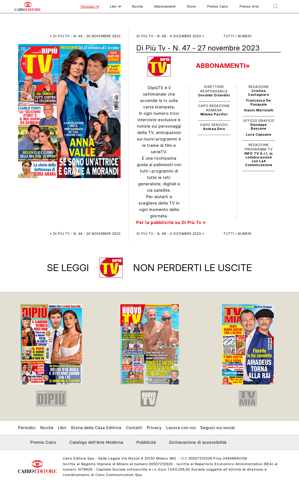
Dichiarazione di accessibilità (198, 442)
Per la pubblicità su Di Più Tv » (171, 222)
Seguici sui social (217, 427)
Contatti (134, 427)
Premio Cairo (43, 442)
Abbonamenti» (223, 66)
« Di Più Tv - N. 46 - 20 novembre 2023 (85, 36)
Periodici (27, 427)
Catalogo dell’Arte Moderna (96, 442)
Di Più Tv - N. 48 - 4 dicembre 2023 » (170, 36)
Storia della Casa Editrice (96, 427)
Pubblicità (146, 442)
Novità (46, 427)
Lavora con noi (181, 427)
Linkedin (20, 444)
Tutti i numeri (237, 36)
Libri (62, 427)
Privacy (154, 427)
